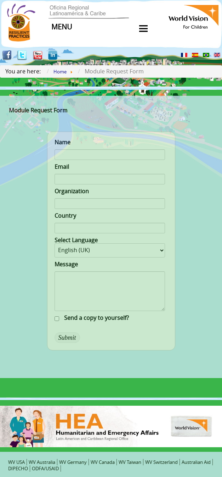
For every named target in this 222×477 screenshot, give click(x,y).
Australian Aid (196, 462)
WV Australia (42, 462)
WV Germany (73, 462)
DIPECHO (18, 468)
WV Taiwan (130, 462)
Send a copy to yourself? (96, 318)
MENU (61, 27)
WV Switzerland (161, 462)
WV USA (16, 462)
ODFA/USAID (45, 468)
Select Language (76, 240)
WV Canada (103, 462)
